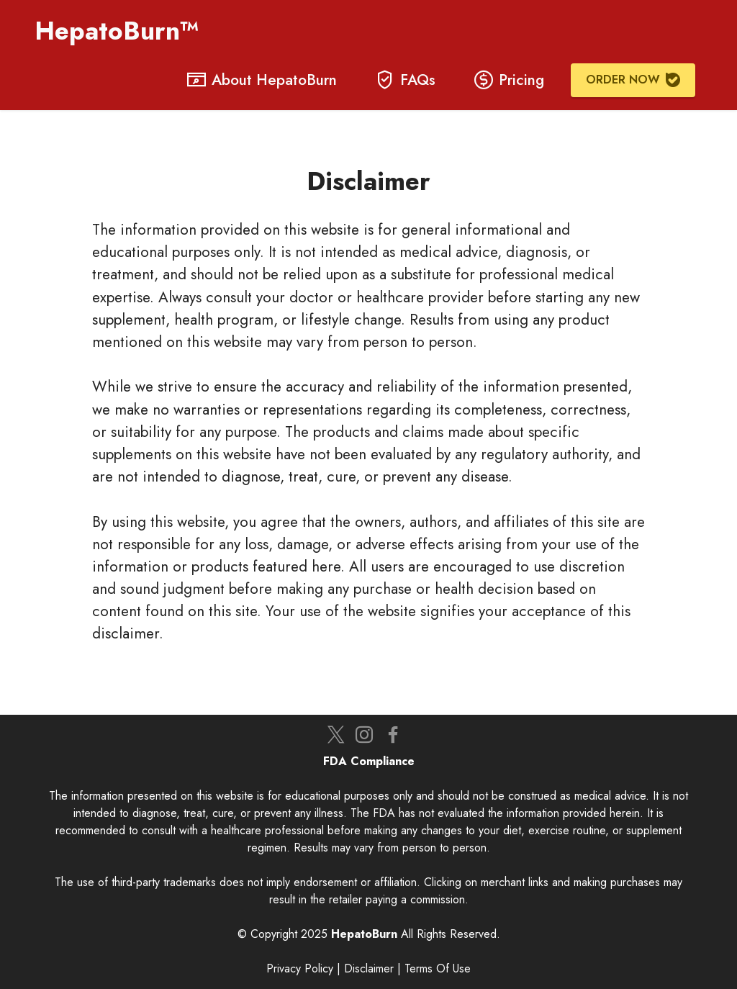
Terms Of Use (437, 968)
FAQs (405, 80)
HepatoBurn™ (121, 30)
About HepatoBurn (262, 80)
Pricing (509, 80)
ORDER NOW (633, 79)
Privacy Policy (299, 968)
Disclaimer (369, 968)
